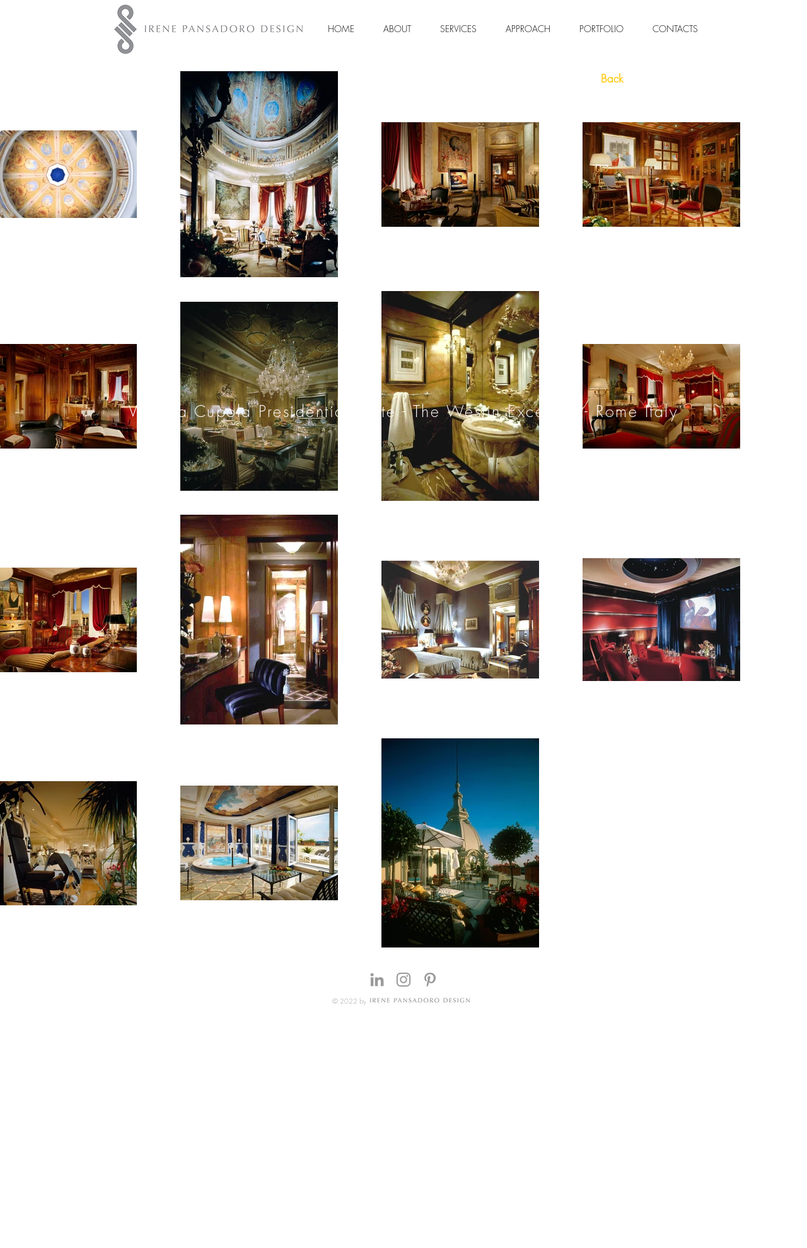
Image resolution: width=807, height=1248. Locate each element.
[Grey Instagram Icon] (403, 979)
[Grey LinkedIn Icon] (377, 979)
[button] (397, 29)
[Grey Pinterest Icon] (430, 979)
